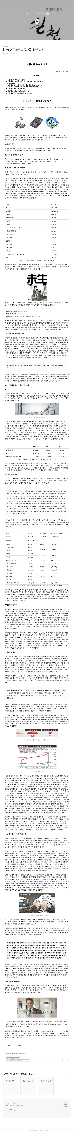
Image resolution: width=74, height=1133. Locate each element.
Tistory (46, 1130)
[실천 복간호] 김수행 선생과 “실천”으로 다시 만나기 (17, 1059)
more (69, 1075)
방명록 (34, 36)
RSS (40, 36)
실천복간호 (8, 1053)
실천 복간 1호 (15, 1053)
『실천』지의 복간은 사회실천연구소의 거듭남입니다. (17, 1061)
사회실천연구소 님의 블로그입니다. (15, 1105)
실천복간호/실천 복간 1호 (11, 46)
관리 (46, 36)
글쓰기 (28, 36)
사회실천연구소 (37, 13)
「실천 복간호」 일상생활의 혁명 (13, 1057)
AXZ (37, 1130)
